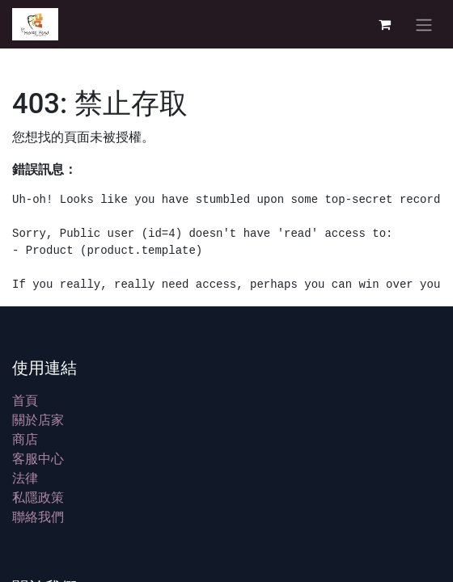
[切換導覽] (424, 24)
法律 (25, 478)
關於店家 (38, 419)
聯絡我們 (38, 516)
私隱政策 (38, 497)
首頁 (25, 400)
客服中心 (38, 458)
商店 (25, 439)
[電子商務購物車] (384, 24)
